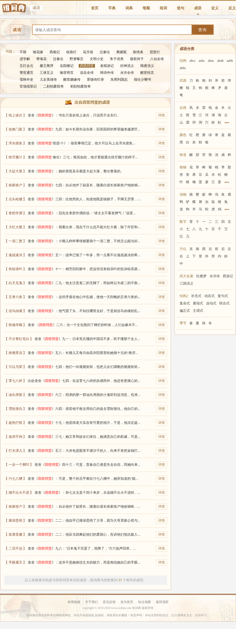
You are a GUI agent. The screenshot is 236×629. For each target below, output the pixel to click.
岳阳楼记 (67, 66)
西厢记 (55, 52)
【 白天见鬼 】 (15, 283)
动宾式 (209, 296)
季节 (183, 323)
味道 (183, 155)
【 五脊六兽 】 (15, 297)
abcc (192, 61)
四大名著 (186, 276)
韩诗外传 (107, 73)
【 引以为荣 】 (15, 367)
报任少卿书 (142, 79)
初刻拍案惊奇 (80, 86)
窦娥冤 (121, 52)
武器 (183, 80)
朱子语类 (117, 59)
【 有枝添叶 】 (15, 269)
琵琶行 (155, 52)
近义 (215, 8)
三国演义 (186, 283)
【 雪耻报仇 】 (15, 409)
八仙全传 (157, 59)
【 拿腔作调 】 (15, 213)
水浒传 (215, 276)
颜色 (183, 135)
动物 (183, 194)
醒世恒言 (147, 73)
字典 (112, 8)
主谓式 (198, 311)
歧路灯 (71, 52)
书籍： (10, 51)
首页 (94, 8)
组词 (163, 8)
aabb (229, 61)
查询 (202, 30)
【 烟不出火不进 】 (18, 492)
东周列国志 (119, 79)
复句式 (223, 296)
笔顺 (146, 8)
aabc (202, 61)
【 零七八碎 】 (15, 381)
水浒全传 (127, 73)
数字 (183, 222)
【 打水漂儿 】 (15, 451)
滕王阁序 (46, 66)
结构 (183, 61)
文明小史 (97, 59)
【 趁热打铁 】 (15, 423)
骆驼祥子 (137, 59)
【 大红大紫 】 (15, 227)
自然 (183, 108)
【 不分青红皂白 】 (18, 339)
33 (120, 580)
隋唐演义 (147, 66)
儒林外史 (26, 79)
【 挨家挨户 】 (15, 185)
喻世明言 (67, 73)
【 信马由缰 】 (15, 311)
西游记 (228, 276)
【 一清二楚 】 (15, 241)
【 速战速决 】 (15, 255)
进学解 (25, 59)
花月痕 (88, 52)
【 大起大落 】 (15, 171)
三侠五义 (46, 73)
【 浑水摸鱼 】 (15, 143)
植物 (183, 167)
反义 (232, 8)
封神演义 (127, 66)
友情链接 (73, 602)
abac (211, 61)
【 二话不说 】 (15, 548)
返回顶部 (162, 602)
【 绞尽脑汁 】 (15, 157)
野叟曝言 (76, 59)
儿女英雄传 (48, 79)
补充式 (196, 296)
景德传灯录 (95, 79)
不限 (23, 52)
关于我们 (91, 602)
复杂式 (185, 303)
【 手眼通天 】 (15, 562)
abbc (183, 68)
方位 (183, 249)
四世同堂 (87, 66)
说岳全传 (87, 73)
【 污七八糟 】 (15, 478)
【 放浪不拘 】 (15, 437)
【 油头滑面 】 (15, 395)
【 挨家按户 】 (15, 506)
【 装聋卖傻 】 (15, 534)
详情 (161, 115)
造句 (180, 8)
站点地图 (144, 602)
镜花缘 (38, 52)
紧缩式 (198, 303)
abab (220, 61)
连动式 (211, 303)
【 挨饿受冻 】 (15, 353)
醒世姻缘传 (71, 79)
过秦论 (105, 52)
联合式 (224, 303)
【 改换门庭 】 (15, 129)
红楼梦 (201, 276)
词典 (129, 8)
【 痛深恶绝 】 (15, 520)
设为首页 (126, 602)
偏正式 (185, 311)
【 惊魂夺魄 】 (15, 325)
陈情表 (138, 52)
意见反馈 (109, 602)
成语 (197, 8)
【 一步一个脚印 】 (18, 464)
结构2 (184, 296)
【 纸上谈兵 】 (15, 115)
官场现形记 (28, 86)
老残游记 (107, 66)
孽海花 (41, 59)
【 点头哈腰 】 (15, 199)
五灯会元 (26, 66)
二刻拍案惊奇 (53, 86)
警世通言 (26, 73)
